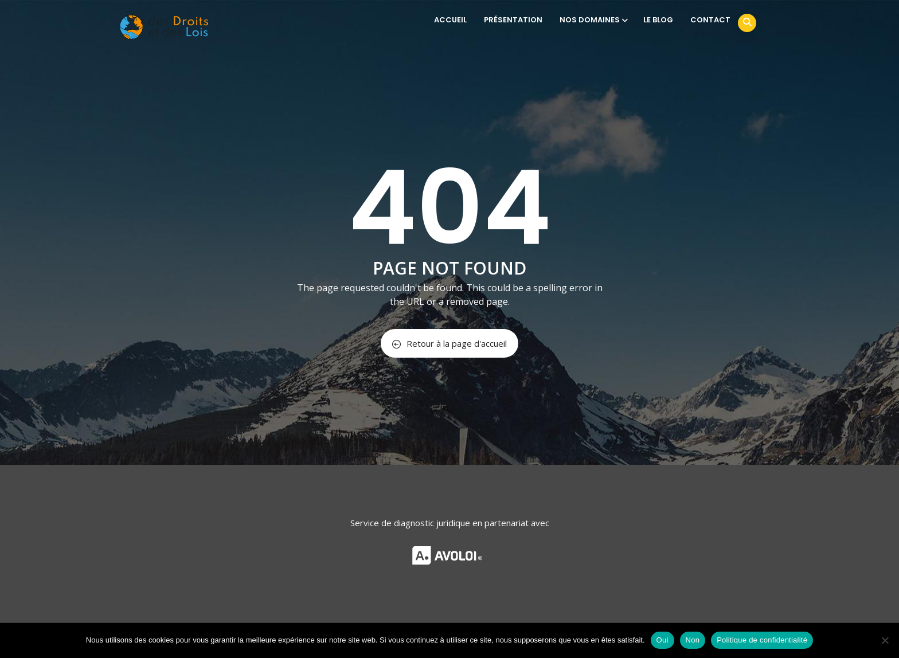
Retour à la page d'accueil (449, 343)
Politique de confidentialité (762, 640)
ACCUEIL (450, 19)
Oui (662, 640)
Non (693, 640)
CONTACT (710, 19)
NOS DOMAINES (593, 19)
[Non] (884, 640)
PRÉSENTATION (513, 19)
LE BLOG (658, 19)
